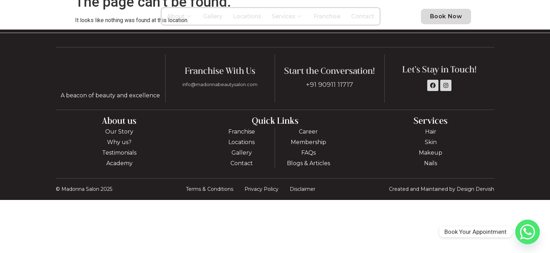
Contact (362, 19)
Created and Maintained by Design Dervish (441, 196)
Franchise (327, 19)
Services (287, 19)
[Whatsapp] (527, 232)
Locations (247, 19)
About (180, 19)
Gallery (212, 19)
